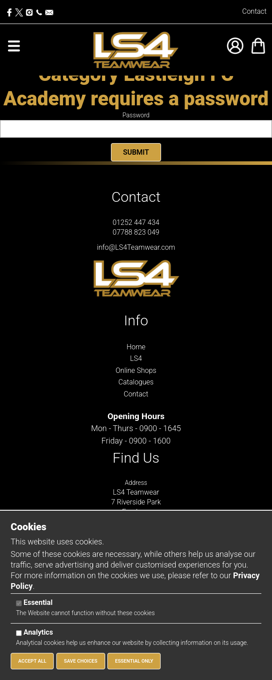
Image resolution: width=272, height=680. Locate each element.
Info (136, 320)
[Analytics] (19, 633)
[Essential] (19, 603)
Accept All (32, 661)
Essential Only (134, 661)
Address (136, 482)
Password (136, 115)
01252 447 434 (136, 222)
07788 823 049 (136, 232)
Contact (254, 11)
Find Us (136, 457)
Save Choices (81, 661)
